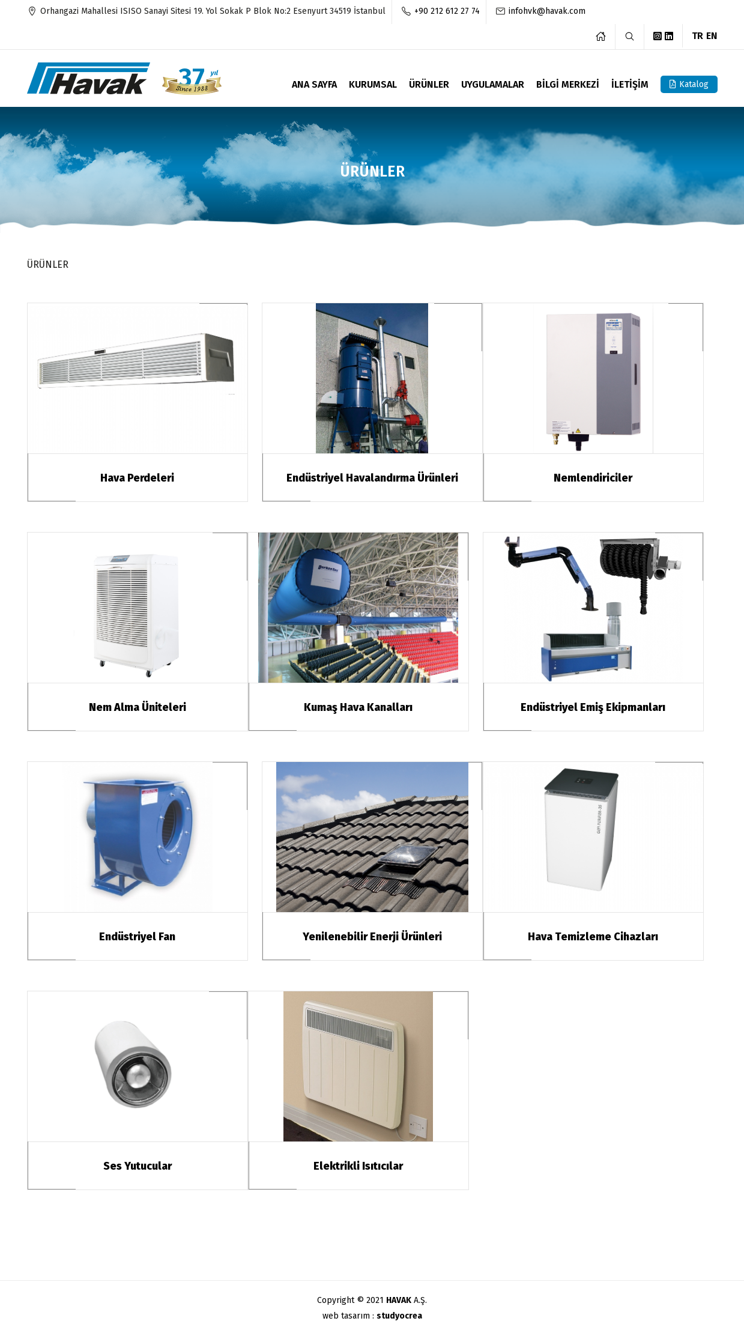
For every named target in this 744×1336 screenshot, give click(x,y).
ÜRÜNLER (429, 85)
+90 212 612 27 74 (447, 11)
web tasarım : (372, 1316)
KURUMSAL (373, 85)
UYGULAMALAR (492, 85)
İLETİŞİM (630, 85)
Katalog (689, 84)
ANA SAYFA (314, 85)
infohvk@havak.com (547, 11)
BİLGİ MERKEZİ (567, 85)
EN (712, 35)
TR (697, 35)
